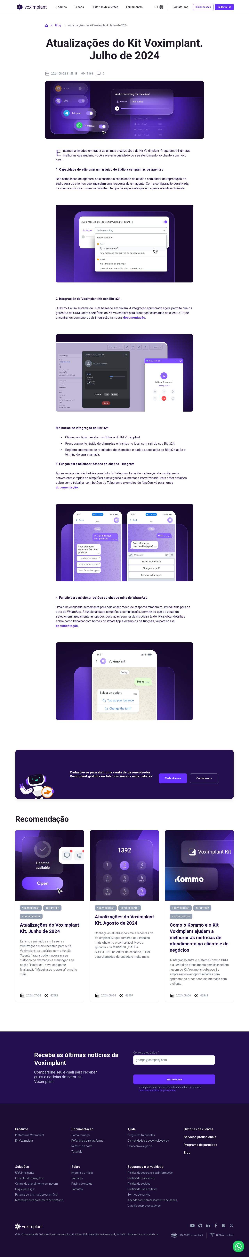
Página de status (81, 1183)
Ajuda (132, 1129)
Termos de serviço (139, 1194)
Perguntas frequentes (141, 1135)
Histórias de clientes (105, 7)
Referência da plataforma (87, 1140)
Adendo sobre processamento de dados (152, 1200)
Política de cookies (139, 1183)
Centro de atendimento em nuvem (36, 1183)
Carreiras (77, 1178)
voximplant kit (30, 907)
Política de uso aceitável (142, 1189)
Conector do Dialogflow (29, 1178)
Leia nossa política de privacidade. (157, 1090)
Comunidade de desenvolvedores (148, 1140)
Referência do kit (81, 1146)
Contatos (77, 1189)
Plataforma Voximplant (29, 1135)
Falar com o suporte (140, 1146)
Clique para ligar (25, 1189)
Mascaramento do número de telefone (39, 1200)
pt (159, 7)
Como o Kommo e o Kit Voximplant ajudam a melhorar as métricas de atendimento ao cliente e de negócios (199, 937)
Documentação (82, 1129)
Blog (58, 25)
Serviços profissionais (200, 1137)
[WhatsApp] (238, 1246)
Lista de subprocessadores (144, 1205)
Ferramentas (134, 7)
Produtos (61, 7)
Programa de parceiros (200, 1145)
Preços (79, 7)
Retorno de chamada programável (36, 1194)
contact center (31, 916)
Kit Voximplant (24, 1140)
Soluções (22, 1167)
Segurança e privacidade (145, 1167)
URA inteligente (24, 1172)
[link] (192, 1225)
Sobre (75, 1167)
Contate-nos (180, 7)
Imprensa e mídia (82, 1172)
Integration (52, 907)
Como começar (80, 1135)
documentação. (135, 317)
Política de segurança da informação (150, 1172)
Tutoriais (76, 1151)
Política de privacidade (141, 1178)
